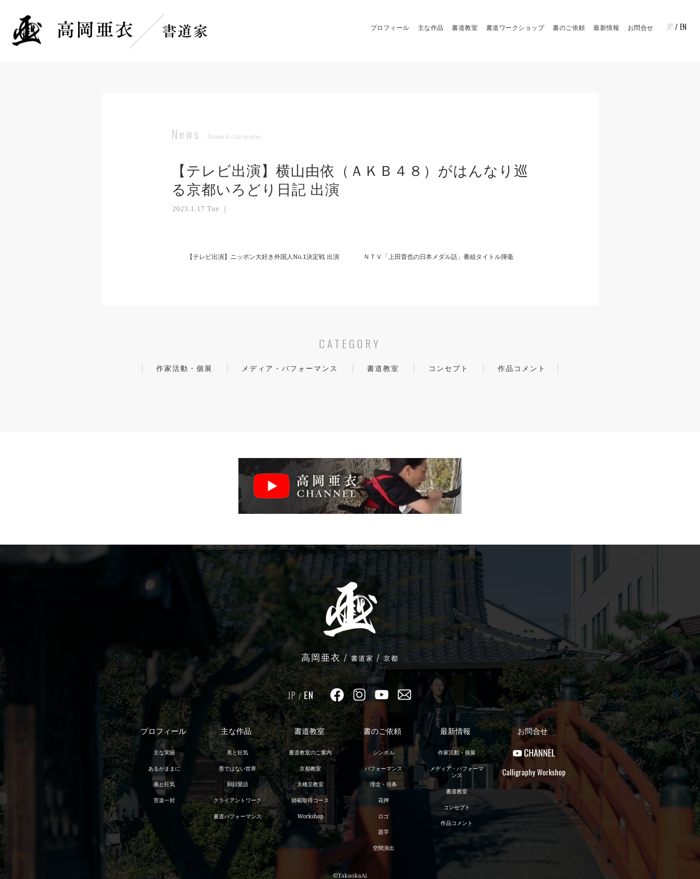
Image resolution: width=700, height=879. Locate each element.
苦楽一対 (164, 800)
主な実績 (164, 752)
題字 (383, 832)
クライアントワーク (237, 800)
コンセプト (449, 368)
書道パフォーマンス (237, 816)
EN (683, 26)
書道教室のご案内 (310, 752)
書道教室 (465, 27)
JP (670, 26)
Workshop (310, 816)
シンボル (383, 752)
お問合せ (641, 27)
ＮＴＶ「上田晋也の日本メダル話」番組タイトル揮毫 (442, 256)
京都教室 (310, 768)
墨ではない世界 (237, 768)
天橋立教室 (310, 784)
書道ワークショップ (515, 27)
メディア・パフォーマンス (290, 368)
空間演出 (383, 848)
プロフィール (390, 27)
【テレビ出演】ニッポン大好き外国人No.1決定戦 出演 (259, 256)
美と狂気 (164, 784)
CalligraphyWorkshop (534, 772)
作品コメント (522, 368)
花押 (383, 800)
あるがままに (164, 768)
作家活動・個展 (184, 368)
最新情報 (606, 27)
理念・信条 (383, 784)
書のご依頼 (569, 27)
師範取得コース (310, 800)
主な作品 (431, 27)
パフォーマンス (383, 768)
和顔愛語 (237, 784)
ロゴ (383, 816)
